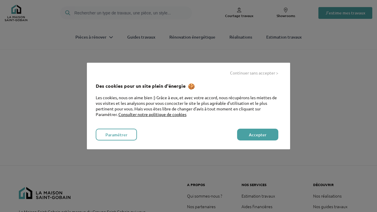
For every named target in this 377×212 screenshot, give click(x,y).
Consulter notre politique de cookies (152, 114)
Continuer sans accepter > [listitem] (254, 72)
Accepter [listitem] (258, 135)
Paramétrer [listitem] (116, 135)
